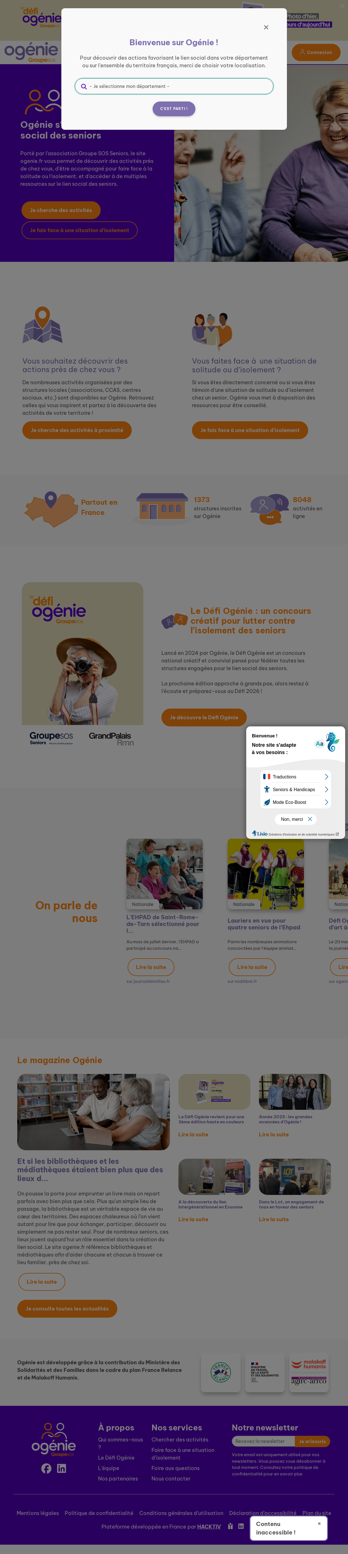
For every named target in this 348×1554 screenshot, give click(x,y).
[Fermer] (266, 27)
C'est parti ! (174, 109)
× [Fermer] (319, 1523)
